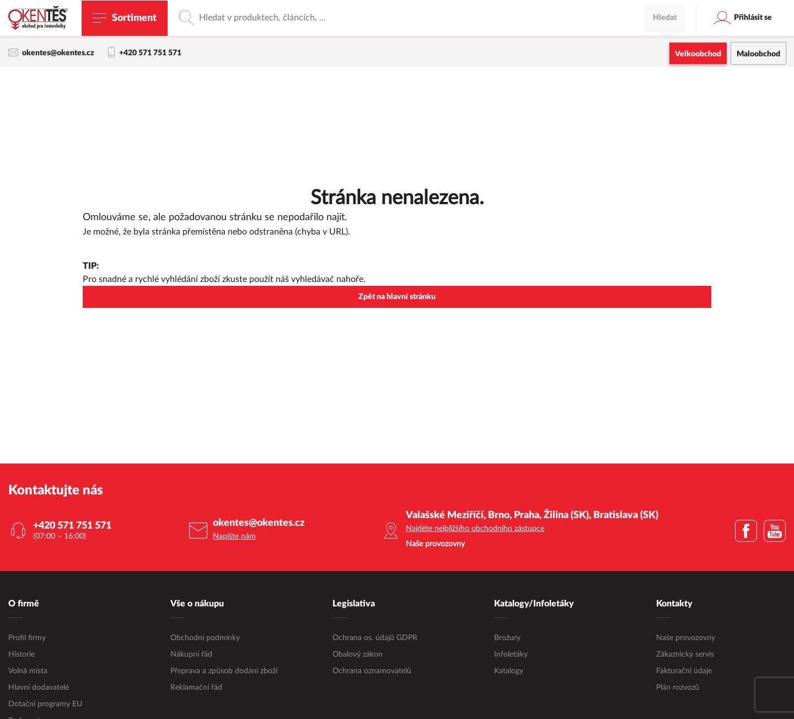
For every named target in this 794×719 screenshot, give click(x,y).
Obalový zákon (357, 655)
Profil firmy (27, 638)
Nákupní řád (191, 655)
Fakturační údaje (684, 671)
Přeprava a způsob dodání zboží (223, 671)
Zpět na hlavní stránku (397, 297)
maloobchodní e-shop (495, 30)
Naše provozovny (685, 638)
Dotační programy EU (45, 705)
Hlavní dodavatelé (38, 688)
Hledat (665, 85)
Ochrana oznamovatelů (371, 671)
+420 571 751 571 (144, 54)
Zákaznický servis (685, 655)
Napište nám (234, 537)
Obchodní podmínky (205, 638)
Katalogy (508, 671)
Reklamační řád (196, 688)
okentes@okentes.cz (51, 54)
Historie (21, 655)
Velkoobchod (698, 55)
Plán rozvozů (677, 688)
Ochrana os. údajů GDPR (374, 638)
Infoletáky (511, 655)
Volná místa (27, 671)
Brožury (507, 638)
